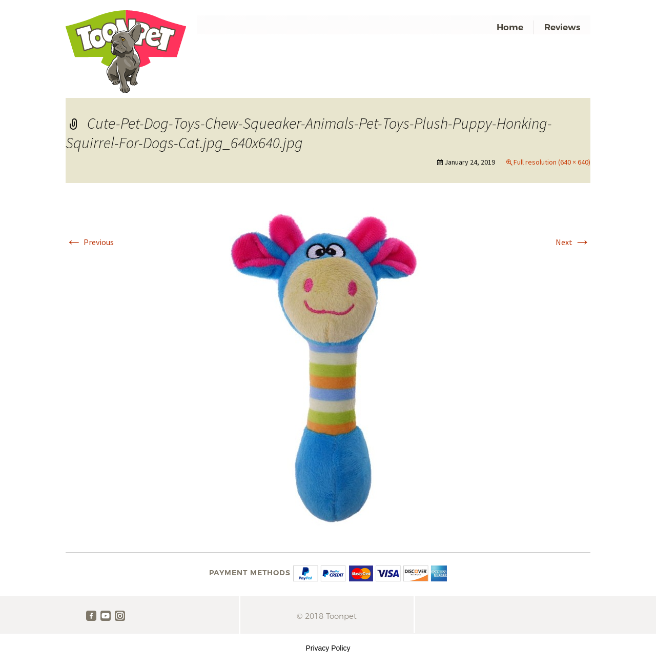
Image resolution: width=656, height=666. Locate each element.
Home (510, 27)
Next (573, 242)
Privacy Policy (327, 648)
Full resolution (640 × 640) (552, 162)
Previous (90, 242)
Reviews (562, 27)
